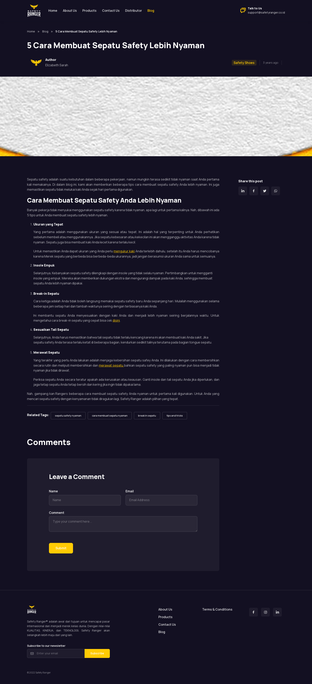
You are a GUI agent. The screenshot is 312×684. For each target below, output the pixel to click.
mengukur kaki (124, 251)
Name (53, 491)
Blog (45, 31)
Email (130, 491)
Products (89, 10)
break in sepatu (147, 415)
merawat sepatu (111, 365)
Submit (61, 548)
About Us (70, 10)
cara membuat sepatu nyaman (110, 415)
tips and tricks (175, 415)
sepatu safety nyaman (68, 415)
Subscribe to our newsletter (46, 646)
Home (52, 10)
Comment (56, 512)
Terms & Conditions (217, 609)
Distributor (133, 10)
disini (116, 320)
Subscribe (97, 653)
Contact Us (111, 10)
